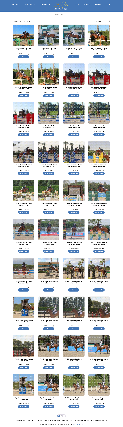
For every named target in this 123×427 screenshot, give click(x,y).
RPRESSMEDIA (45, 4)
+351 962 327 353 (67, 420)
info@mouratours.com (82, 420)
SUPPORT (87, 4)
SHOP (77, 4)
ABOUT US (15, 4)
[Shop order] (101, 21)
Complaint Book (55, 420)
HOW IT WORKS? (30, 4)
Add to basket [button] (23, 57)
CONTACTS (97, 4)
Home (57, 14)
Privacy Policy (31, 420)
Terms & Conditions (43, 420)
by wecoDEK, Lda (78, 424)
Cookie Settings (20, 420)
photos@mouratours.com (99, 420)
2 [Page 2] (61, 416)
